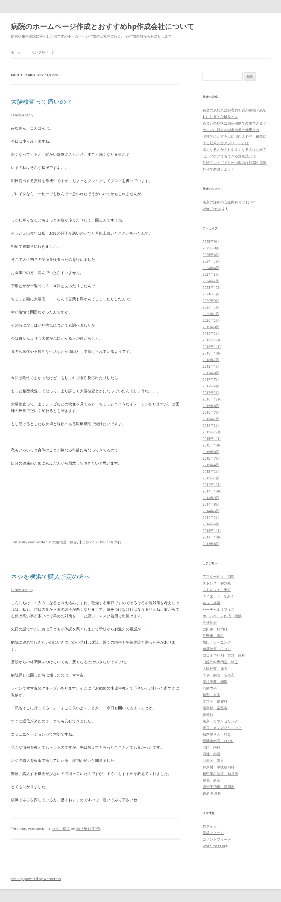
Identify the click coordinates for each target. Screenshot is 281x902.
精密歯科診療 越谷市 (220, 773)
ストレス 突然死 (217, 583)
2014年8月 (211, 504)
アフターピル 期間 (219, 576)
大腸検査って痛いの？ (41, 101)
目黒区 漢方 (213, 760)
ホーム (16, 52)
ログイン (210, 826)
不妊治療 (210, 622)
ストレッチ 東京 (217, 589)
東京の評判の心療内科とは (224, 202)
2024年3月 (211, 274)
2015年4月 (211, 464)
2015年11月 (212, 438)
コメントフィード (217, 839)
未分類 (84, 542)
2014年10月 (212, 491)
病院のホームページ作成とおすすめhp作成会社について (102, 26)
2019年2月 (211, 333)
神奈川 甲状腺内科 (219, 767)
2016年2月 (211, 425)
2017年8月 (211, 372)
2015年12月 (212, 432)
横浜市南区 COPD (218, 740)
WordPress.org (215, 845)
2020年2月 (211, 320)
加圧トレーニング (217, 642)
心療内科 (210, 688)
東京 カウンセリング (220, 721)
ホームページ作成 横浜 (222, 615)
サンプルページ (43, 52)
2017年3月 (211, 392)
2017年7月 (211, 379)
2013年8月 (211, 543)
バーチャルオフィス (219, 609)
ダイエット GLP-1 (218, 596)
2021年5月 (211, 294)
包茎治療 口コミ (217, 648)
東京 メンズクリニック (222, 727)
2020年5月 (211, 307)
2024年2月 (211, 280)
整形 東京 (211, 694)
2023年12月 (212, 287)
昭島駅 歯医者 (215, 707)
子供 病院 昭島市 (219, 675)
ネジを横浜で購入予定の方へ (51, 576)
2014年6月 (211, 510)
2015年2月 (211, 471)
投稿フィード (213, 832)
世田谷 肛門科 (215, 629)
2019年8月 (211, 326)
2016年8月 (211, 405)
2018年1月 (211, 366)
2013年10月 (212, 537)
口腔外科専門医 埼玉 (220, 661)
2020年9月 (211, 300)
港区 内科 (211, 747)
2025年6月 (211, 254)
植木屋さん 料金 (217, 734)
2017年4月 (211, 386)
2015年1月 (211, 478)
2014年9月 (211, 497)
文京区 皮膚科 (215, 701)
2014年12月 (212, 484)
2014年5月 (211, 517)
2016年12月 (212, 399)
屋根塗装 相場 (215, 681)
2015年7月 (211, 458)
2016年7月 (211, 412)
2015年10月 (212, 445)
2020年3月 (211, 313)
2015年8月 (211, 451)
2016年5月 (211, 418)
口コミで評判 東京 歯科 (224, 655)
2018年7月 (211, 359)
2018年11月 (212, 346)
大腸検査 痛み (64, 542)
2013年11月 (212, 530)
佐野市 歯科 (213, 635)
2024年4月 (211, 267)
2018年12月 (212, 340)
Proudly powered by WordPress (36, 879)
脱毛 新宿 (211, 780)
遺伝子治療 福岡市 (219, 786)
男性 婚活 (211, 753)
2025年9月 (211, 241)
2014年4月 (211, 523)
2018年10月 (212, 353)
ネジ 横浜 (61, 828)
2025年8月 (211, 248)
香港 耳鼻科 (212, 793)
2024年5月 (211, 261)
